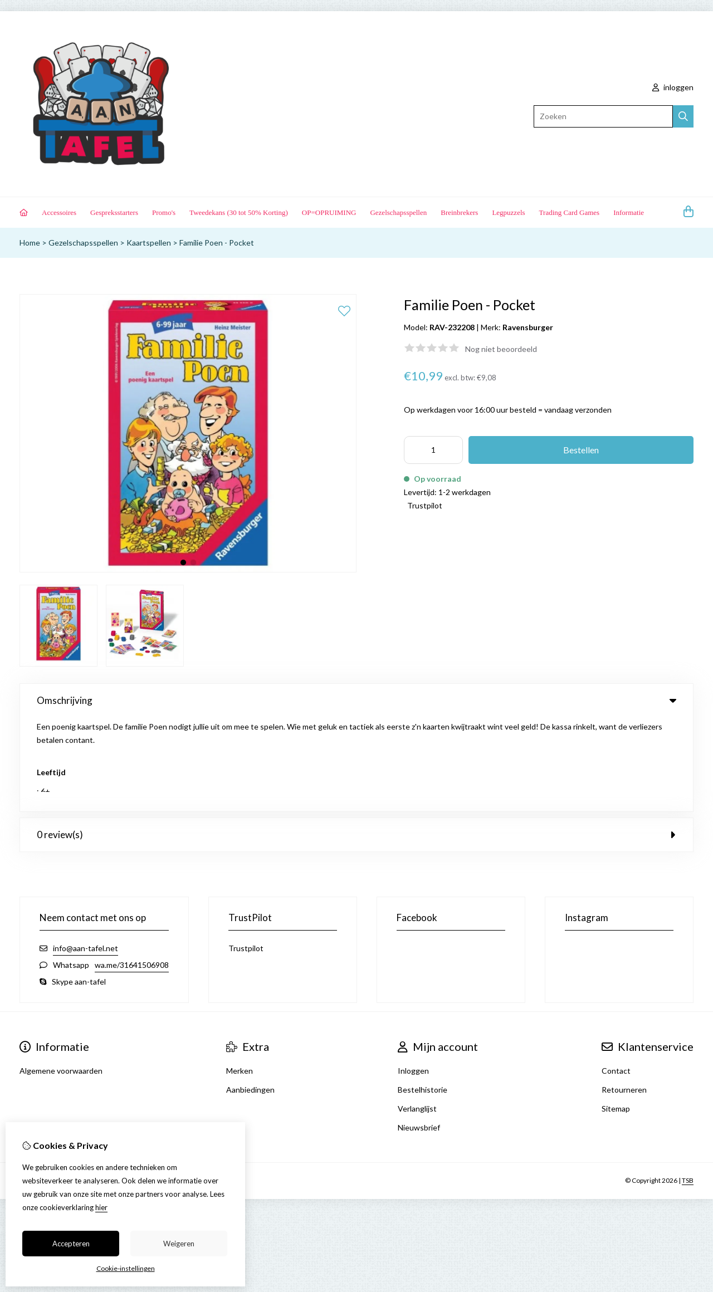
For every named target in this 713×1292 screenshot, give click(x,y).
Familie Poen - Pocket (216, 242)
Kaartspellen (148, 242)
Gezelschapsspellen (398, 212)
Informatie (628, 212)
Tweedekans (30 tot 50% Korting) (238, 212)
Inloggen (413, 976)
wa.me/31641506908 (132, 870)
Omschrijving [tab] (356, 700)
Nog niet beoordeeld (501, 349)
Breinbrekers (459, 212)
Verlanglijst (417, 1014)
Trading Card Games (569, 212)
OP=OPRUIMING (329, 212)
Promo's (163, 212)
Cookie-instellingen (125, 1268)
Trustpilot (424, 505)
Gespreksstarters (114, 212)
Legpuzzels (508, 212)
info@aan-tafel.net (85, 854)
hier (101, 1207)
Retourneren (624, 995)
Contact (616, 976)
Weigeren (178, 1243)
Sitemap (616, 1014)
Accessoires (59, 212)
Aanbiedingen (250, 995)
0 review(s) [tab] (356, 740)
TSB (688, 1086)
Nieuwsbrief (419, 1033)
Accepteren (71, 1243)
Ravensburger (527, 327)
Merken (239, 976)
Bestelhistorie (422, 995)
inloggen (673, 87)
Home (29, 242)
